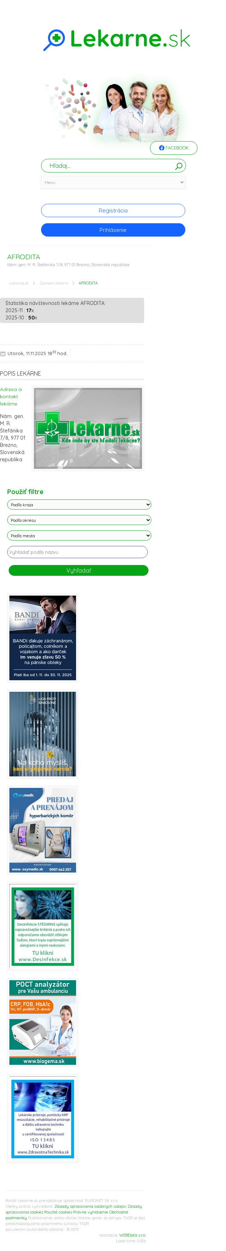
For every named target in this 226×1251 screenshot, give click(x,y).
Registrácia (113, 210)
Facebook (174, 148)
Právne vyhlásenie (90, 1212)
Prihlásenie (113, 230)
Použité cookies (58, 1212)
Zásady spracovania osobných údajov (90, 1206)
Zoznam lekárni (53, 283)
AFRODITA (88, 283)
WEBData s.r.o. (132, 1235)
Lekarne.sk (18, 283)
